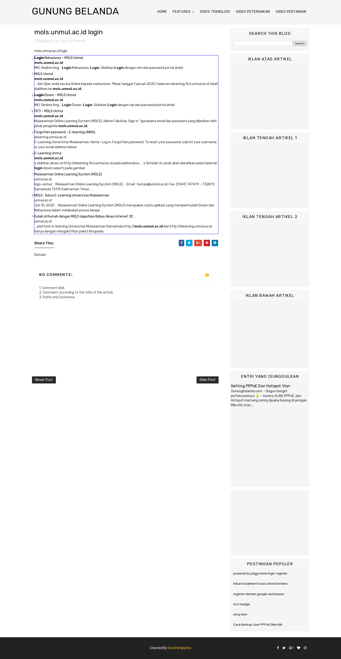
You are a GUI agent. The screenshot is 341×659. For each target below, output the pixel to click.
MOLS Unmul (43, 74)
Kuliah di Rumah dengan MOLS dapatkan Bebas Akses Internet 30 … (85, 216)
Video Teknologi (215, 12)
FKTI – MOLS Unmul (48, 111)
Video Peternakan (253, 12)
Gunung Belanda (75, 11)
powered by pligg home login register (260, 573)
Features (182, 12)
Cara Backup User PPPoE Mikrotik (258, 624)
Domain (79, 41)
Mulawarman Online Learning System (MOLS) (68, 174)
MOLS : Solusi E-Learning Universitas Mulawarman (71, 195)
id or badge (241, 604)
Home (162, 12)
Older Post (207, 380)
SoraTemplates (179, 648)
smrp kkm (240, 614)
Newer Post (44, 380)
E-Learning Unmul (47, 153)
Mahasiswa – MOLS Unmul (58, 58)
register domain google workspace (258, 594)
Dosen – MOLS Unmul (55, 95)
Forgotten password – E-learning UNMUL (65, 132)
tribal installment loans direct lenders (260, 583)
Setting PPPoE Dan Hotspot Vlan (260, 386)
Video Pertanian (291, 12)
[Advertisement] (270, 96)
